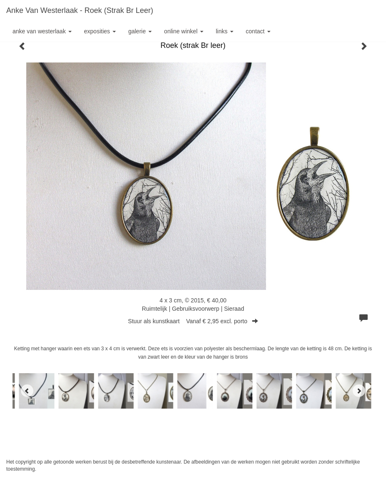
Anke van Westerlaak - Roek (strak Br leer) (79, 10)
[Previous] (27, 390)
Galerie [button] (140, 31)
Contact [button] (258, 31)
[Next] (359, 390)
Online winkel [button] (183, 31)
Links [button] (224, 31)
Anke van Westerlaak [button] (42, 31)
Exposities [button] (100, 31)
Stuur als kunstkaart (193, 321)
